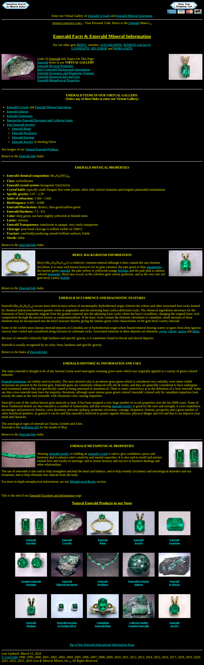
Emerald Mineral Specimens (134, 16)
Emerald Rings (21, 128)
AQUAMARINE (111, 45)
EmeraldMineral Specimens (67, 583)
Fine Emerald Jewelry (21, 124)
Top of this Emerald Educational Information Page (102, 644)
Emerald (133, 23)
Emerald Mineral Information (120, 36)
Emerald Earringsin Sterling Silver (67, 624)
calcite (172, 331)
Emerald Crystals (99, 16)
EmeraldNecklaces (102, 583)
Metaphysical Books (83, 481)
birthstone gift (30, 427)
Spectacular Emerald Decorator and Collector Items (40, 120)
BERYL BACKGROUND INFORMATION (102, 255)
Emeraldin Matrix (174, 583)
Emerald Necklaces (24, 133)
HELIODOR (99, 48)
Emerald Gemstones (19, 116)
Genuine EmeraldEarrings (31, 583)
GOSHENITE (80, 48)
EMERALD (74, 95)
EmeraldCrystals (67, 541)
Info (57, 59)
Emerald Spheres (17, 111)
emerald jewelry (122, 406)
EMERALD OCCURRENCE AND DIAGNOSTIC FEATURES (102, 298)
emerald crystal (98, 453)
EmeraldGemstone (174, 541)
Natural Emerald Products (41, 149)
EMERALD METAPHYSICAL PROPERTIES (102, 446)
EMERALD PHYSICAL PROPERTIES (102, 167)
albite (195, 331)
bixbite (65, 277)
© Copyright (10, 657)
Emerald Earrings (23, 137)
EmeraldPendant (31, 624)
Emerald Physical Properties (55, 66)
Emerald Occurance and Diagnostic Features (65, 73)
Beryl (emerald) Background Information (63, 69)
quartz (182, 331)
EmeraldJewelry (138, 541)
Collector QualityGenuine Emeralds (138, 624)
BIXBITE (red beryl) (137, 45)
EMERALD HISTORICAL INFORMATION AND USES (102, 363)
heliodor (123, 270)
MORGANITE (122, 48)
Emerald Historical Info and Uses (58, 76)
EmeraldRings (103, 541)
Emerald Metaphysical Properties (58, 80)
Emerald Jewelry (22, 142)
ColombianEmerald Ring (103, 624)
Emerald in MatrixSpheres (138, 583)
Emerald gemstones (14, 381)
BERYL (82, 45)
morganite (54, 274)
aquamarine (154, 267)
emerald (65, 270)
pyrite (163, 331)
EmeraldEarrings (31, 541)
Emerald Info (27, 156)
